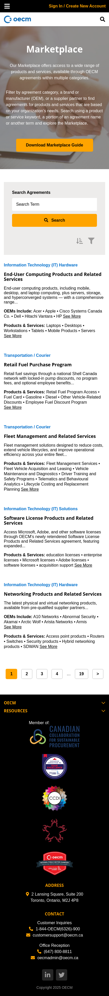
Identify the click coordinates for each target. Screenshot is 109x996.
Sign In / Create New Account (77, 6)
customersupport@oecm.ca (54, 935)
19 (81, 674)
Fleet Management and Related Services (50, 436)
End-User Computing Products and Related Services (53, 276)
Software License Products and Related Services (48, 520)
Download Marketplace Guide (54, 145)
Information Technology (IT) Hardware (41, 265)
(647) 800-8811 (54, 951)
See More (72, 316)
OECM (67, 987)
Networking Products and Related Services (53, 594)
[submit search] (54, 220)
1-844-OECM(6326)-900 (54, 929)
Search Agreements (31, 192)
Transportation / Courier (27, 355)
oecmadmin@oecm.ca (54, 958)
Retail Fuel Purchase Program (38, 364)
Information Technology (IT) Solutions (41, 509)
